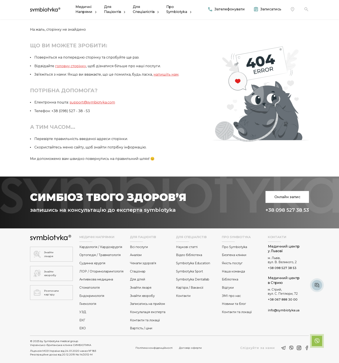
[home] (45, 9)
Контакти (183, 296)
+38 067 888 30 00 (282, 299)
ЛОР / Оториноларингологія (101, 271)
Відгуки (228, 288)
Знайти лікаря (140, 288)
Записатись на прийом (147, 304)
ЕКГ (82, 320)
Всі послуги (139, 247)
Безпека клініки (234, 255)
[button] (86, 9)
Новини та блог (234, 304)
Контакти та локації (145, 320)
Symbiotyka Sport (189, 271)
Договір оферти (190, 347)
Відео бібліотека (189, 255)
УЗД (82, 312)
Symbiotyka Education (193, 263)
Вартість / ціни (141, 328)
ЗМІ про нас (231, 296)
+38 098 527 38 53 (287, 210)
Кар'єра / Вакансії (189, 288)
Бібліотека (230, 279)
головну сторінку (70, 66)
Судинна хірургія (92, 263)
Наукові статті (187, 247)
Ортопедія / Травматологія (100, 255)
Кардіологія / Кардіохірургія (100, 247)
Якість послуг (232, 263)
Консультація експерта (147, 312)
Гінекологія (87, 304)
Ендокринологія (91, 296)
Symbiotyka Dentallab (192, 279)
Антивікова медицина (96, 279)
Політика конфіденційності (154, 347)
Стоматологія (89, 288)
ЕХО (82, 328)
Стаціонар (138, 271)
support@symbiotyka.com (92, 102)
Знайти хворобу (142, 296)
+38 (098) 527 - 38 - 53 (70, 111)
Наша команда (233, 271)
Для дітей (137, 279)
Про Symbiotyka (234, 247)
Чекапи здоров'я (143, 263)
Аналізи (136, 255)
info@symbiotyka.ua (283, 310)
